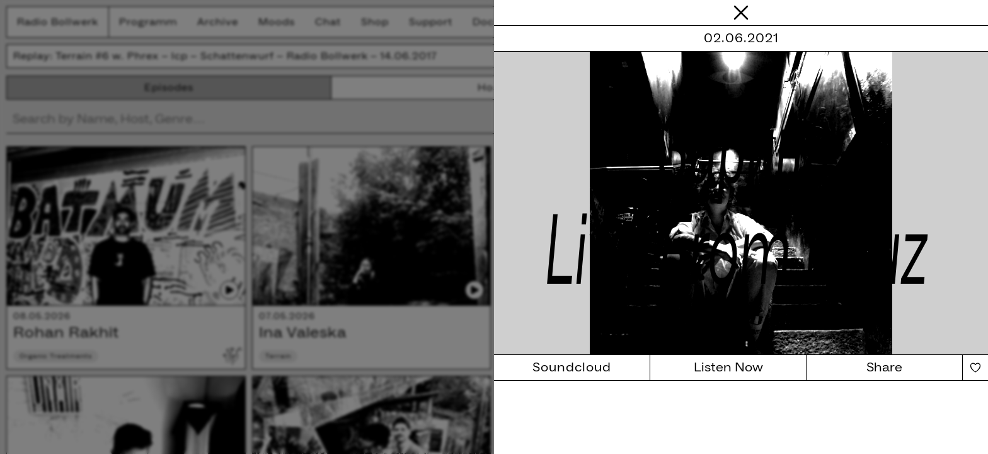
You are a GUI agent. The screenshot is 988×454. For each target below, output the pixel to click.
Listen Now (728, 367)
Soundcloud (571, 367)
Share (884, 367)
